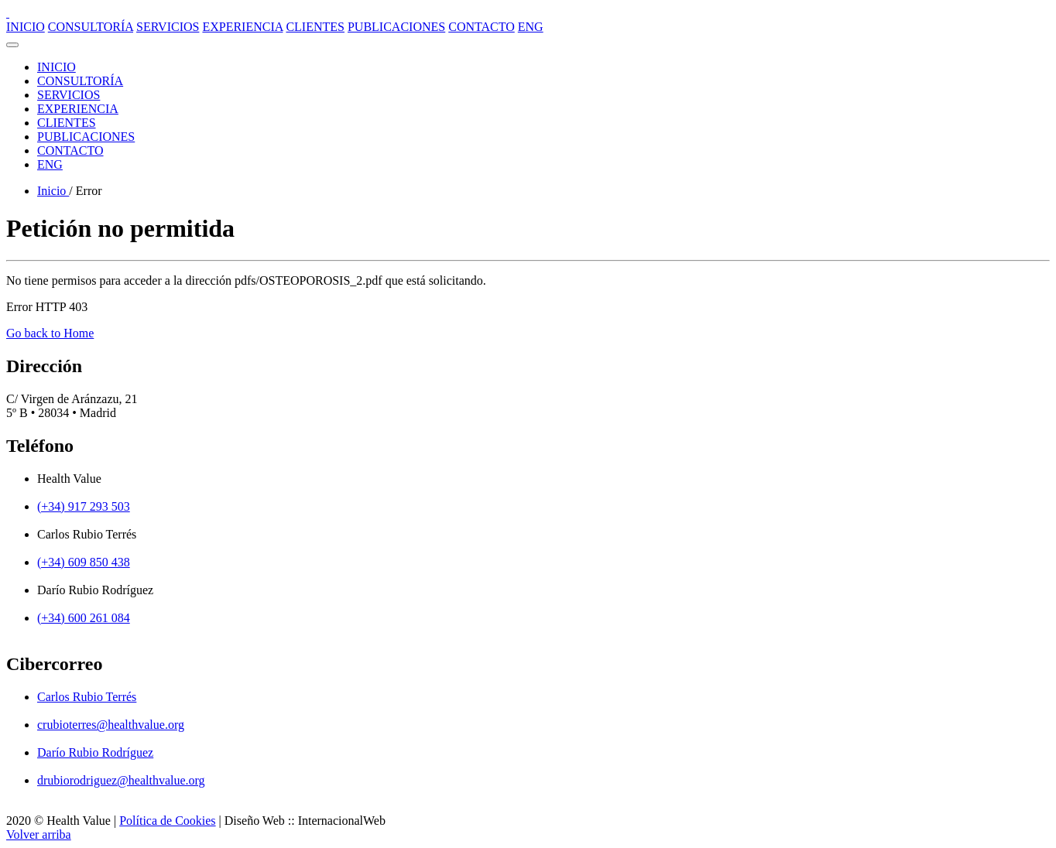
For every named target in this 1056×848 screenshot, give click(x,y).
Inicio (53, 190)
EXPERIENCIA (242, 26)
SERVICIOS (167, 26)
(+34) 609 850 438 (83, 562)
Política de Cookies (167, 820)
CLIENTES (315, 26)
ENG (530, 26)
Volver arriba (38, 834)
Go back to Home (50, 333)
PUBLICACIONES (396, 26)
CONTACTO (481, 26)
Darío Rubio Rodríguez (95, 752)
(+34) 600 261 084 (83, 617)
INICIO (25, 26)
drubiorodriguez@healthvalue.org (121, 780)
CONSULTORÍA (90, 26)
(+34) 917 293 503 (83, 506)
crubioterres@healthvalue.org (110, 724)
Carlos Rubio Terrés (86, 696)
